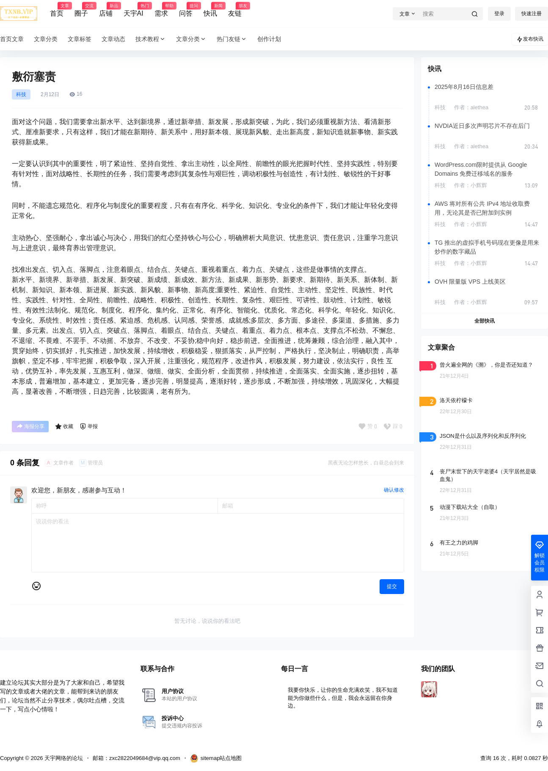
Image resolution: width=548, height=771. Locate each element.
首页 (56, 9)
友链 (235, 9)
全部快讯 (484, 321)
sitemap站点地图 (216, 758)
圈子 (81, 9)
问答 (186, 9)
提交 (392, 586)
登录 (499, 14)
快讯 (210, 9)
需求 (161, 9)
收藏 (64, 426)
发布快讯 (529, 39)
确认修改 (394, 490)
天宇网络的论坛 (63, 758)
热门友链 (232, 39)
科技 (21, 94)
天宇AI (133, 9)
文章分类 (191, 39)
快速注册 (531, 14)
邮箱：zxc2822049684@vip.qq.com (136, 758)
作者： (471, 107)
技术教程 (150, 39)
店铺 (106, 9)
